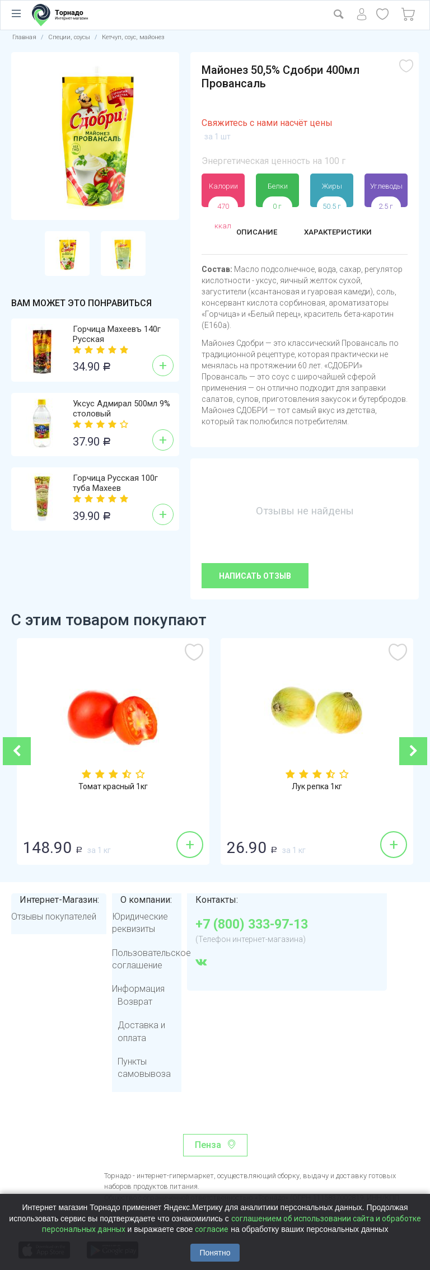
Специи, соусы (69, 37)
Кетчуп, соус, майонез (133, 37)
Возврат (135, 1001)
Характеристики (341, 233)
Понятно (214, 1252)
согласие (211, 1229)
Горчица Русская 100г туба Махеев (115, 483)
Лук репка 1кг (317, 787)
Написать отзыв (255, 575)
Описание (251, 233)
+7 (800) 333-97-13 (251, 924)
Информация (138, 988)
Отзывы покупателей (53, 916)
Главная (24, 37)
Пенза (208, 1145)
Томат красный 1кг (113, 787)
